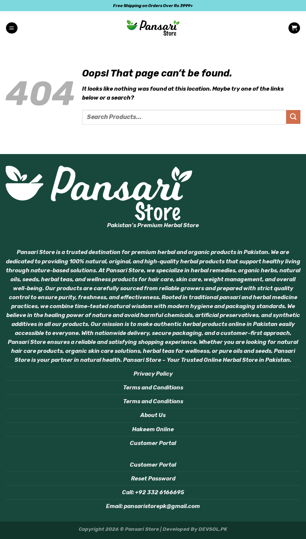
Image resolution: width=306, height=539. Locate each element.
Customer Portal (153, 443)
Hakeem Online (153, 429)
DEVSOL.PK (213, 529)
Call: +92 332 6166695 (153, 492)
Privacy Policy (153, 373)
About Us (153, 415)
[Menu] (11, 28)
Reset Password (153, 478)
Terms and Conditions (153, 387)
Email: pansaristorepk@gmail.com (153, 506)
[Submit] (293, 117)
